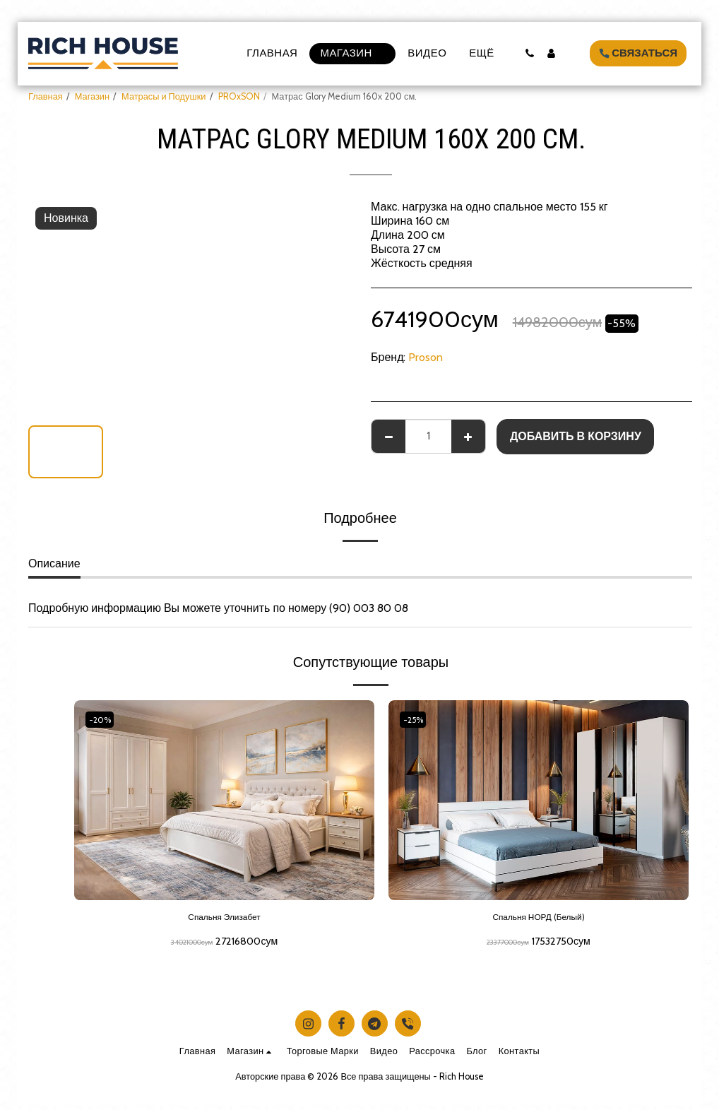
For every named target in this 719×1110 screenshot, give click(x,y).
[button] (529, 53)
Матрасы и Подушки (163, 96)
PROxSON (239, 96)
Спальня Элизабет (224, 919)
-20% (102, 719)
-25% (416, 719)
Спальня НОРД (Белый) (538, 919)
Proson (425, 357)
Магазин (92, 96)
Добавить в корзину (575, 436)
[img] (224, 800)
